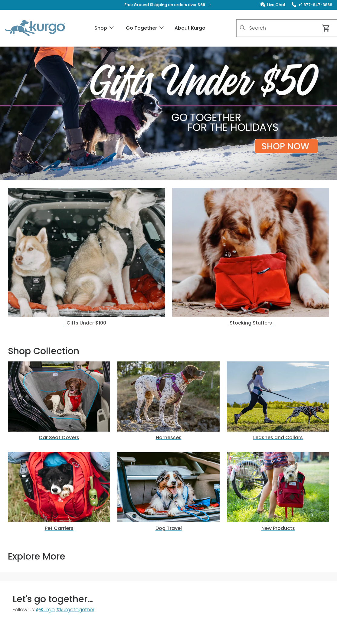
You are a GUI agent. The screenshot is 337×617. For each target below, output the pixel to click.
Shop (104, 27)
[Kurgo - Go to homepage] (35, 28)
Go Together (145, 27)
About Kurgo (190, 27)
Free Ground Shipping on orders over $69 (168, 5)
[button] (168, 113)
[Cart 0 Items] (326, 28)
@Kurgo (45, 609)
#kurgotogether (75, 609)
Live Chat (276, 5)
